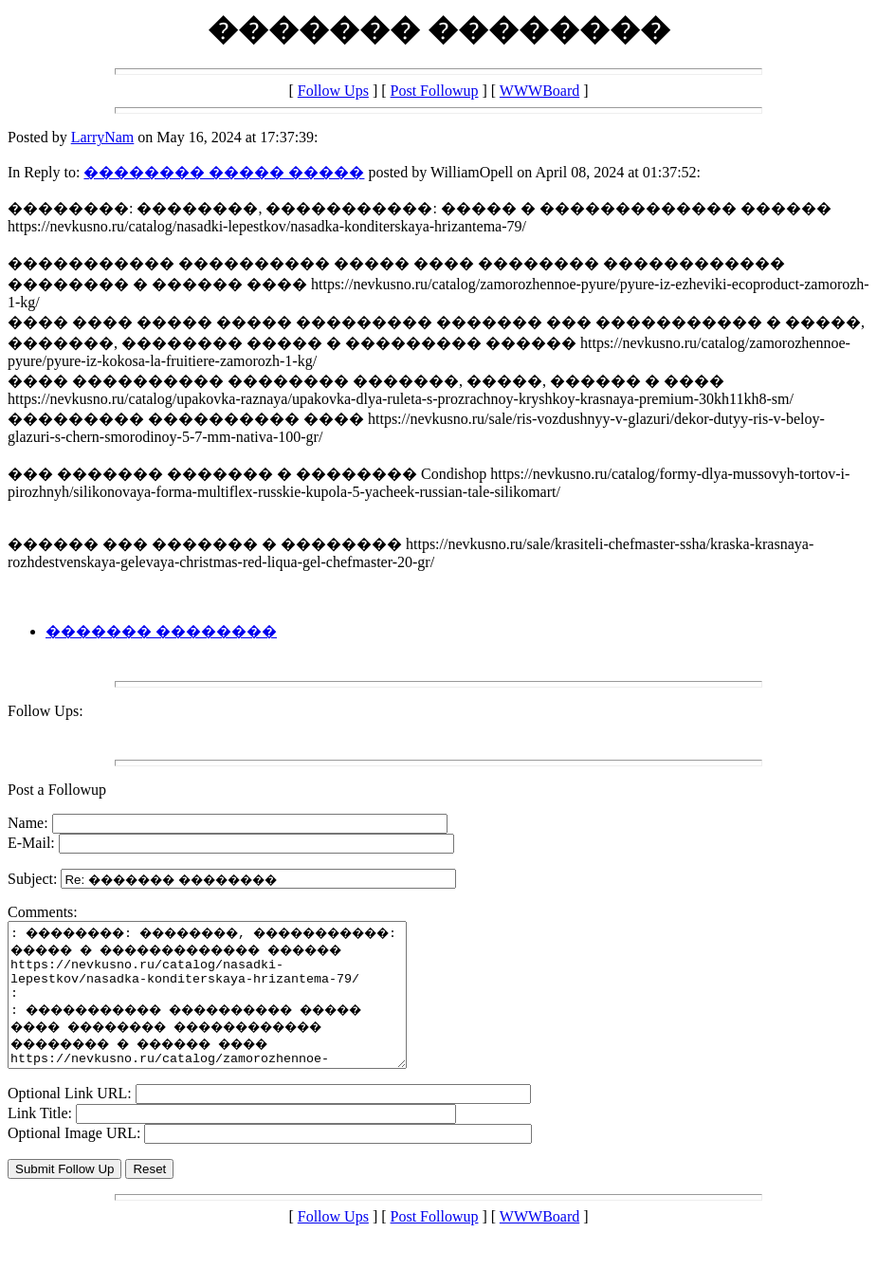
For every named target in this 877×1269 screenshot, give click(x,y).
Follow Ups (333, 91)
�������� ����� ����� (223, 172)
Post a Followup (57, 790)
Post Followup (435, 91)
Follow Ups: (45, 711)
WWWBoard (539, 91)
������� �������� (161, 631)
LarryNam (103, 137)
